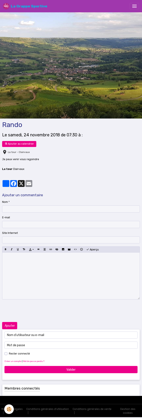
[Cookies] (9, 409)
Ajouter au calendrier (19, 143)
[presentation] (34, 310)
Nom (5, 202)
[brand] (25, 6)
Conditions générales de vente (92, 409)
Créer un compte (12, 361)
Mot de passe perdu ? (33, 361)
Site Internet (10, 233)
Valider (71, 369)
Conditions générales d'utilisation (47, 409)
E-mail (6, 217)
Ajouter (10, 326)
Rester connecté (19, 353)
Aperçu (92, 249)
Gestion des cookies (127, 411)
